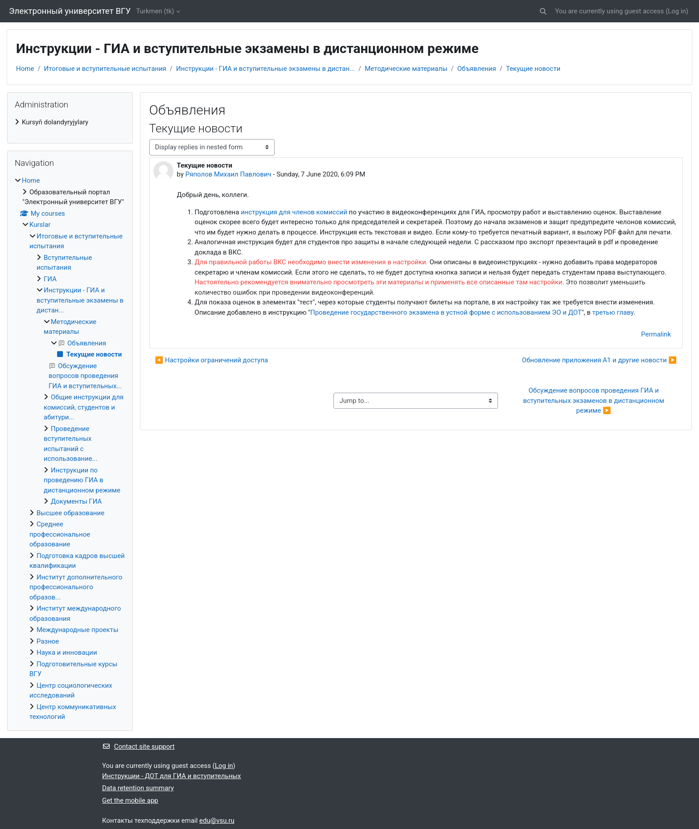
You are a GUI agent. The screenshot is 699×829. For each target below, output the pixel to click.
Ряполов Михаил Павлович (228, 174)
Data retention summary (138, 788)
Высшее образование (70, 513)
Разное (48, 641)
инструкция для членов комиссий (294, 212)
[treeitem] (70, 122)
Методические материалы (406, 69)
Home (25, 69)
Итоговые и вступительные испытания (105, 69)
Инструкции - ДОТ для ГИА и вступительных (171, 776)
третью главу (612, 312)
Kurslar (39, 225)
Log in (677, 11)
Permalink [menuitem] (656, 334)
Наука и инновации (67, 652)
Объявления (476, 69)
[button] (543, 11)
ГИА (50, 279)
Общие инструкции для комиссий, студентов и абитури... (83, 407)
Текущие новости (533, 69)
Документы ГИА (76, 501)
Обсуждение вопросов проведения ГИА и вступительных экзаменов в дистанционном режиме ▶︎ (594, 400)
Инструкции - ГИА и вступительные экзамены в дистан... (265, 69)
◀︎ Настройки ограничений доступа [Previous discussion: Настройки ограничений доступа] (211, 360)
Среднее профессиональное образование (59, 534)
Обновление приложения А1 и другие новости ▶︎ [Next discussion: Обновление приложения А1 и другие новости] (599, 360)
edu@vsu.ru (216, 821)
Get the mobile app (130, 800)
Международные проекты (78, 630)
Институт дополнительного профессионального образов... (75, 587)
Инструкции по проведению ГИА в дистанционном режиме (82, 480)
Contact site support (138, 747)
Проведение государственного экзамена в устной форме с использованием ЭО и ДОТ (446, 312)
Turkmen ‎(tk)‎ (155, 11)
